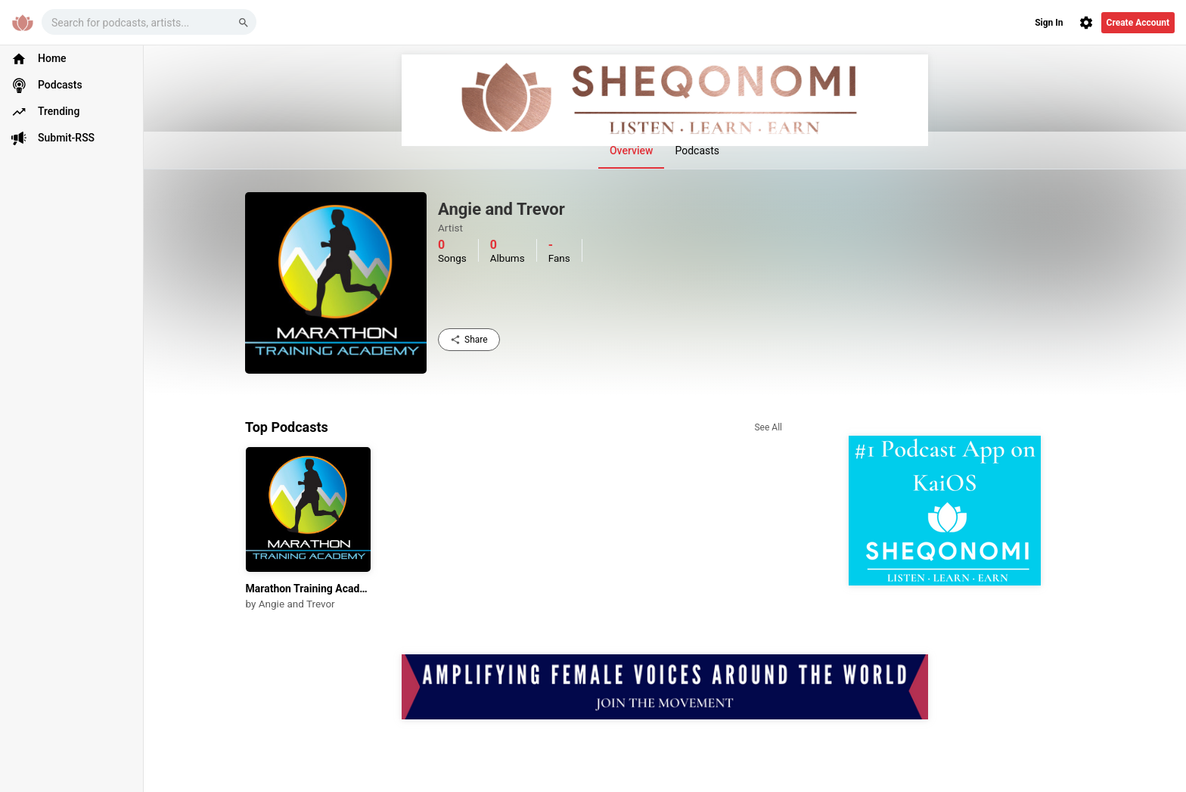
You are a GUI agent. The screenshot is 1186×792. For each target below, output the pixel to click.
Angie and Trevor (297, 604)
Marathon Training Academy (308, 588)
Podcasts (697, 150)
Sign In (1049, 22)
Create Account (1138, 22)
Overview (631, 150)
